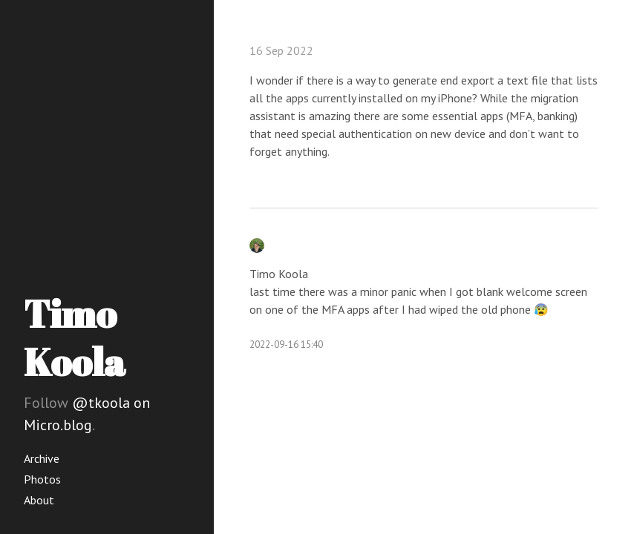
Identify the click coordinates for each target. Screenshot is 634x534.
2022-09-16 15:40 (286, 344)
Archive (41, 458)
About (39, 499)
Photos (42, 479)
